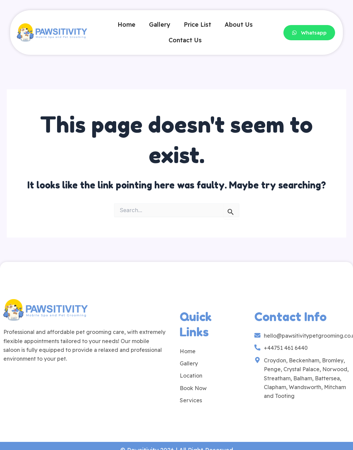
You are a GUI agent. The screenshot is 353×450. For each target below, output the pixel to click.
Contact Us (185, 40)
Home (126, 24)
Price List (197, 24)
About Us (239, 24)
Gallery (159, 24)
